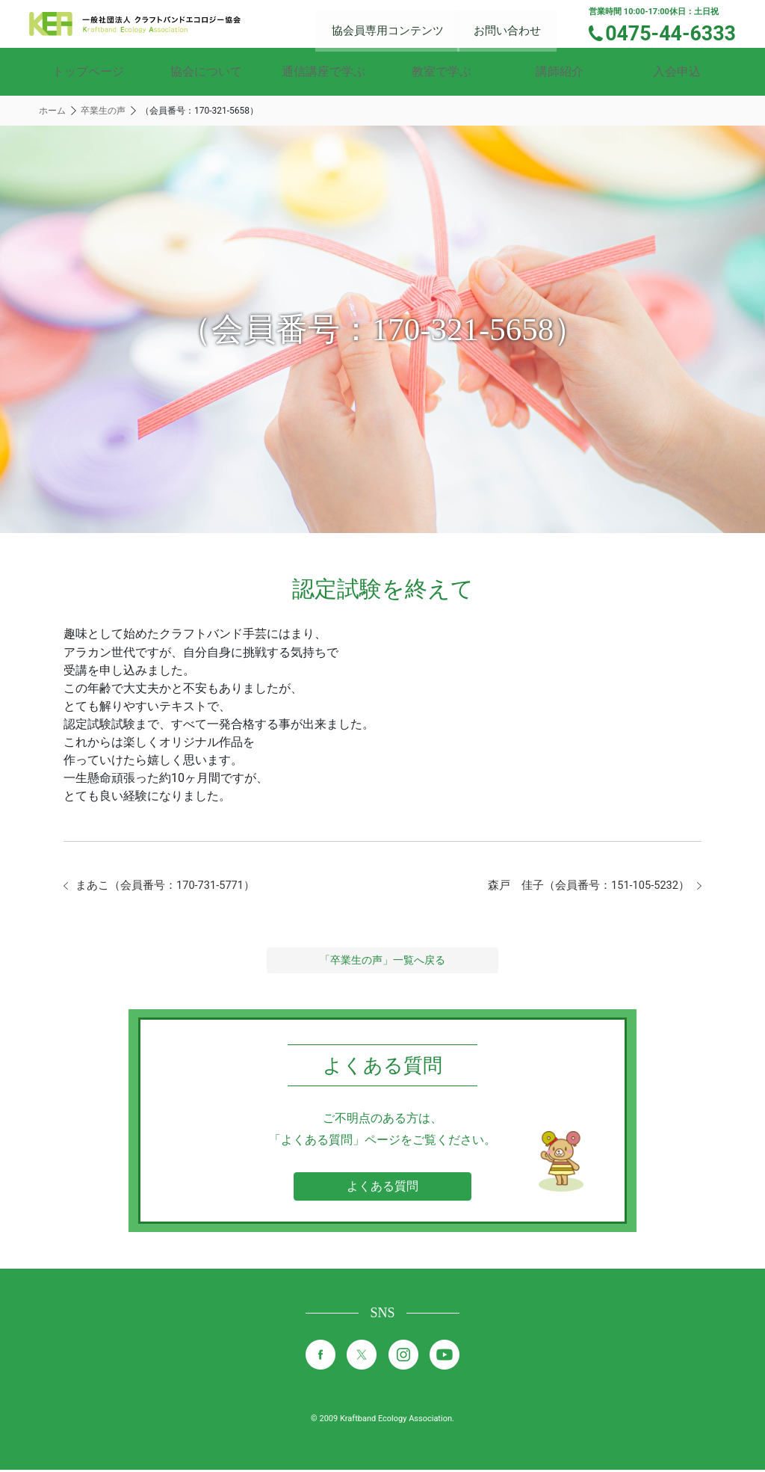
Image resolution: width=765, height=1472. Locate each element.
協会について (206, 71)
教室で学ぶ (441, 71)
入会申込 (677, 71)
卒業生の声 (103, 110)
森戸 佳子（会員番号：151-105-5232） (581, 886)
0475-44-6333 (677, 32)
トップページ (88, 71)
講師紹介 (559, 71)
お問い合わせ (516, 22)
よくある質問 (382, 1188)
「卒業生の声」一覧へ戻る (382, 962)
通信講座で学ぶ (323, 71)
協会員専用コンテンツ (399, 22)
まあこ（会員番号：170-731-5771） (172, 886)
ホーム (52, 110)
